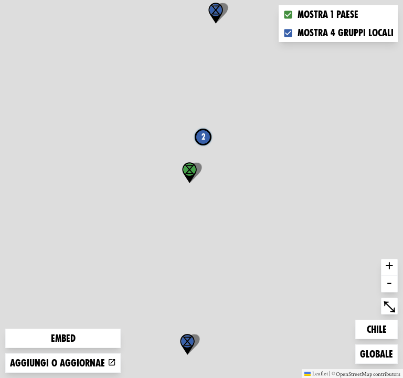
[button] (187, 344)
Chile (382, 328)
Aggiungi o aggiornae (63, 363)
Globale (376, 353)
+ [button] (389, 267)
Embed (63, 338)
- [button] (389, 284)
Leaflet (316, 373)
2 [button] (203, 137)
